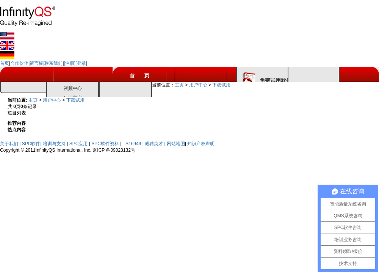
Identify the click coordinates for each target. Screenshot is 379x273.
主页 (179, 85)
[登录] (81, 63)
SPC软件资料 (105, 143)
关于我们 (9, 143)
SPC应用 (79, 143)
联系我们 (53, 63)
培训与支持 (55, 143)
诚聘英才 (154, 143)
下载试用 (221, 85)
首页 (4, 63)
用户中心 (198, 85)
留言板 (36, 63)
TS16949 (133, 143)
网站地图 (176, 143)
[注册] (70, 63)
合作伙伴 (19, 63)
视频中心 (73, 88)
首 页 (139, 75)
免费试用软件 (275, 80)
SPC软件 (31, 143)
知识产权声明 (201, 143)
